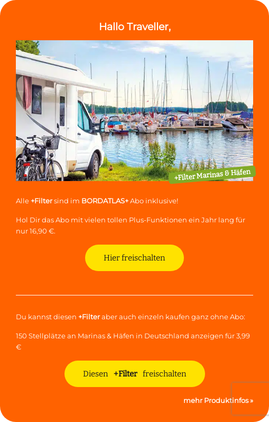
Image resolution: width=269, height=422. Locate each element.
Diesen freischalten (135, 374)
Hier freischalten (134, 258)
